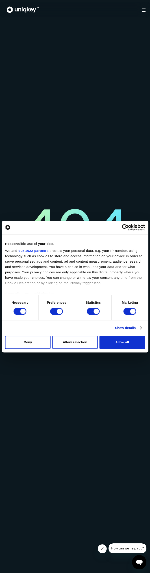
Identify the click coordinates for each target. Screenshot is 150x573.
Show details (125, 328)
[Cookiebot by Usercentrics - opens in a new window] (125, 227)
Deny (28, 342)
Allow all (122, 342)
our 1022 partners (33, 251)
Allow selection (75, 342)
